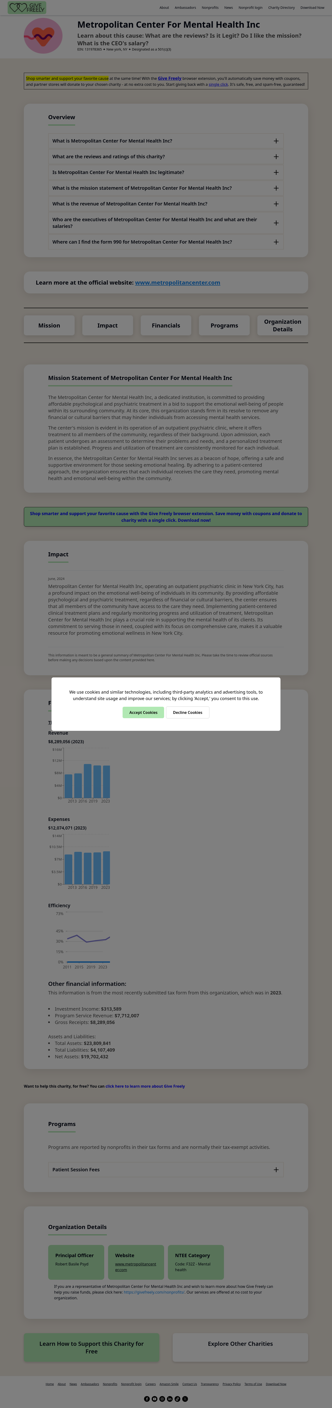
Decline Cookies (187, 712)
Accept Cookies (143, 712)
